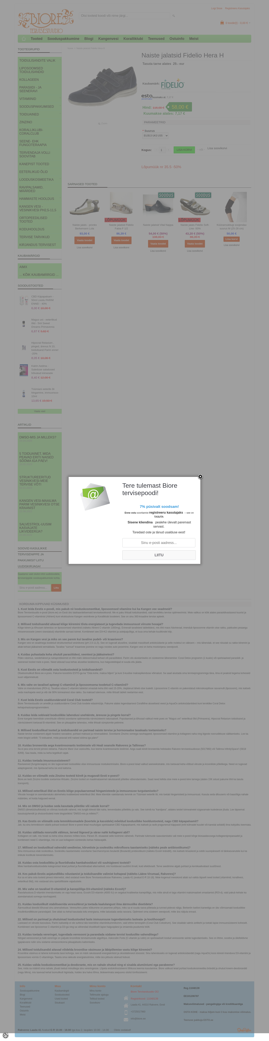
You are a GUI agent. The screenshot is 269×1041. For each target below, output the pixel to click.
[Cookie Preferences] (5, 1035)
